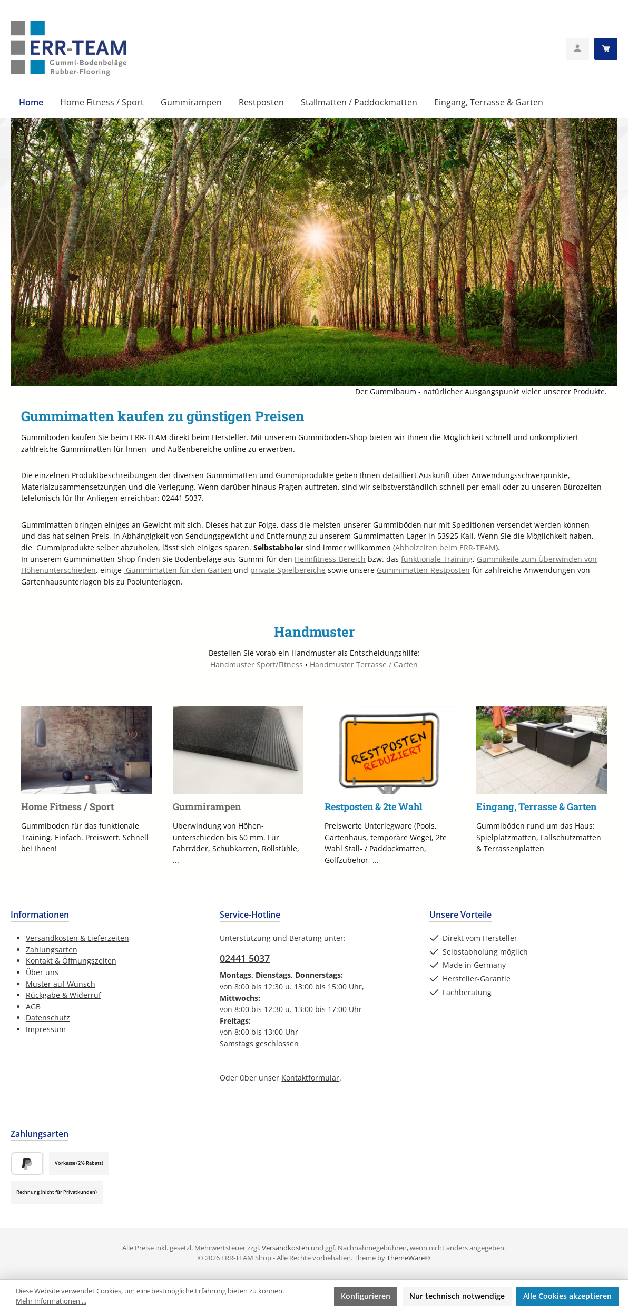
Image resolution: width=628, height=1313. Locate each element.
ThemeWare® (408, 1257)
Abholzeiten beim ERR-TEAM (445, 547)
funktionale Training (437, 559)
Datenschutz (48, 1018)
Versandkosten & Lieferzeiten (77, 938)
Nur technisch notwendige (457, 1296)
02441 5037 (245, 958)
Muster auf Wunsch (60, 984)
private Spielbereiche (288, 570)
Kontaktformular (310, 1078)
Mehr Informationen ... (51, 1301)
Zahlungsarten (51, 950)
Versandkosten (285, 1247)
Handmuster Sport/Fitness (256, 664)
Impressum (46, 1029)
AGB (33, 1006)
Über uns (42, 972)
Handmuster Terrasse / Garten (364, 664)
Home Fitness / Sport (67, 806)
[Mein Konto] (577, 49)
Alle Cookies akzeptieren (567, 1296)
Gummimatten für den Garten (178, 570)
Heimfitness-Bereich (330, 559)
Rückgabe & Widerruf (63, 995)
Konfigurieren (365, 1296)
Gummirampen (207, 806)
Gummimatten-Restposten (423, 570)
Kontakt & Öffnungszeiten (71, 961)
